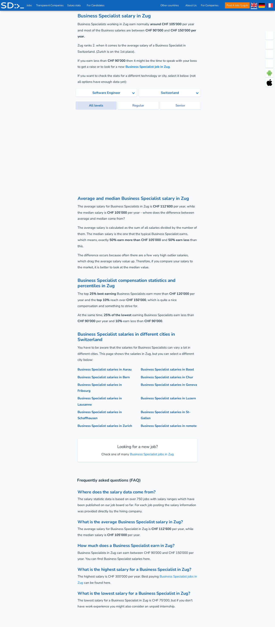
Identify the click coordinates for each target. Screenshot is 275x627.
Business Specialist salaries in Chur (167, 377)
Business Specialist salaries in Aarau (105, 369)
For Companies (211, 5)
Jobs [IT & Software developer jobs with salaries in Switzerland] (29, 5)
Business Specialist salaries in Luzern (168, 398)
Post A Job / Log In (237, 5)
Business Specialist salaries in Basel (167, 369)
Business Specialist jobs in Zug (151, 454)
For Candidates (97, 5)
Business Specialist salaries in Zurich (105, 426)
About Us (191, 5)
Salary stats (75, 5)
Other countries (170, 5)
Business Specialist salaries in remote (169, 426)
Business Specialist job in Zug (147, 67)
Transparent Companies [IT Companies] (50, 5)
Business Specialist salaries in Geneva (169, 385)
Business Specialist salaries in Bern (104, 377)
